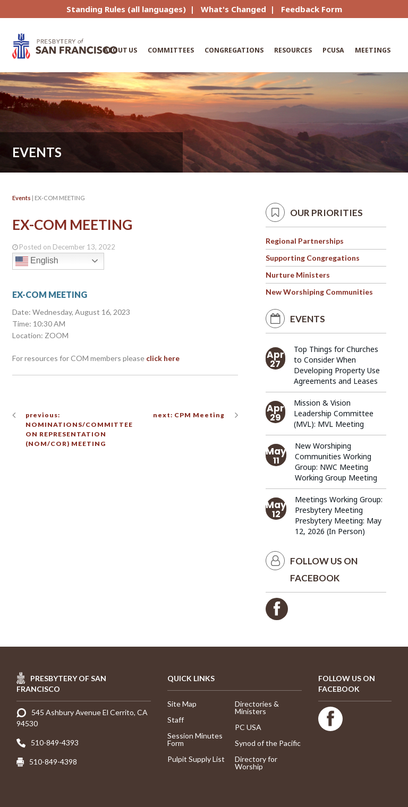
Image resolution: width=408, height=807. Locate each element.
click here (163, 358)
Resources (293, 50)
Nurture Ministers (298, 274)
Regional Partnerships (305, 240)
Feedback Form (311, 9)
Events (21, 197)
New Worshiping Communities (319, 291)
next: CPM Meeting (189, 415)
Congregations (234, 50)
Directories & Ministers (257, 707)
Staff (175, 719)
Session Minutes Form (195, 739)
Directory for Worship (256, 762)
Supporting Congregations (313, 257)
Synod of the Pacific (268, 743)
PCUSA (333, 50)
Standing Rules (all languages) (126, 9)
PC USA (248, 727)
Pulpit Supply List (196, 758)
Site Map (182, 703)
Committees (171, 50)
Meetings (372, 50)
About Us (120, 50)
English (36, 261)
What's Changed (233, 9)
